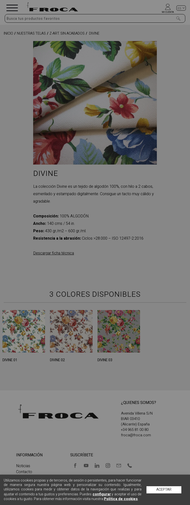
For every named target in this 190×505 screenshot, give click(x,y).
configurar (102, 494)
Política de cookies (121, 499)
